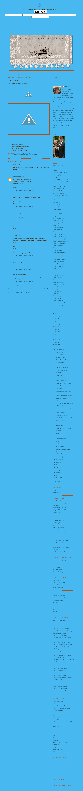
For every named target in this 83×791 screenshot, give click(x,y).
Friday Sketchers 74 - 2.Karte (63, 383)
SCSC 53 (58, 431)
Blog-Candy (56, 175)
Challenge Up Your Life (59, 598)
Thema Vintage (57, 300)
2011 (56, 339)
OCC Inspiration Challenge (63, 449)
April (57, 470)
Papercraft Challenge (58, 527)
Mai (57, 467)
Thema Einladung (57, 227)
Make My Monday (58, 505)
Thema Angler (56, 223)
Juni (57, 464)
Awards (55, 170)
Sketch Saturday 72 (61, 412)
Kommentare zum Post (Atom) (23, 292)
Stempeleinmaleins (58, 747)
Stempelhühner (57, 492)
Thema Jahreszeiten (58, 252)
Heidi (54, 728)
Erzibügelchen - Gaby (58, 719)
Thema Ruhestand (57, 280)
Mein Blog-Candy (57, 202)
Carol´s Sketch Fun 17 (62, 367)
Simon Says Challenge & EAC (64, 398)
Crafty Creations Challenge (60, 542)
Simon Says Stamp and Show (60, 507)
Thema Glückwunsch (58, 239)
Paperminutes (56, 529)
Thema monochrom (58, 261)
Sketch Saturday (60, 378)
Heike (54, 731)
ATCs (54, 168)
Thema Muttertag (57, 264)
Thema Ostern (56, 271)
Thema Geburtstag (57, 236)
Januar (58, 478)
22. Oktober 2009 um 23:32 (23, 255)
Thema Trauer (56, 296)
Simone (66, 86)
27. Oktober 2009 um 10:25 (23, 281)
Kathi (54, 733)
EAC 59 (58, 436)
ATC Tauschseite (57, 165)
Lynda (14, 260)
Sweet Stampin (56, 611)
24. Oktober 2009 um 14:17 (23, 269)
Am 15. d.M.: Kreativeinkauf (60, 673)
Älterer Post (46, 289)
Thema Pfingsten (57, 273)
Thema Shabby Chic (58, 286)
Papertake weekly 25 (61, 425)
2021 (56, 313)
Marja (54, 738)
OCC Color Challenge (62, 370)
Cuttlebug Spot (60, 388)
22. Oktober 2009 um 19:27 (23, 206)
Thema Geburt (56, 234)
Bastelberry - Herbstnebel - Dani (61, 708)
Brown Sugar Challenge (59, 582)
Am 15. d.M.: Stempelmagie (60, 675)
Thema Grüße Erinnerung (59, 241)
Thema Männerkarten (58, 259)
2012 (56, 337)
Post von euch (56, 213)
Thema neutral (56, 268)
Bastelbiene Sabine (58, 710)
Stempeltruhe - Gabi (58, 749)
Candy (54, 177)
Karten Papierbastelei (58, 195)
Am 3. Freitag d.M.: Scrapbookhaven (62, 684)
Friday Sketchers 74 (61, 386)
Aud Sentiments (57, 562)
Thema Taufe (56, 293)
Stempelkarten (18, 154)
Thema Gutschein (57, 245)
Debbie (15, 164)
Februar (58, 475)
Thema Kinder (56, 257)
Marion (54, 735)
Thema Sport (56, 289)
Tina (54, 751)
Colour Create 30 (60, 365)
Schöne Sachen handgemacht (60, 742)
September (59, 457)
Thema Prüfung (57, 275)
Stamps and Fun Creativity (60, 510)
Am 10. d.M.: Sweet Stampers (60, 668)
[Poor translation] (43, 12)
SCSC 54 (58, 373)
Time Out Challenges (58, 572)
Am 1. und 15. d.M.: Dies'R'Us (61, 666)
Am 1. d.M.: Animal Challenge (61, 628)
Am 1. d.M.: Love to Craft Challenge (62, 637)
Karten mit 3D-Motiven (59, 191)
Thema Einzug (56, 229)
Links (54, 200)
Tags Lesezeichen (57, 218)
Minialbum (55, 204)
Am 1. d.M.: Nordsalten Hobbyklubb (62, 644)
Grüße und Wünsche (58, 186)
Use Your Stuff (56, 512)
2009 (56, 344)
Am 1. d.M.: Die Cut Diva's (60, 633)
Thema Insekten (57, 250)
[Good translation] (37, 12)
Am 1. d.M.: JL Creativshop (60, 635)
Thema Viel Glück (57, 298)
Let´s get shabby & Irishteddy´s (64, 395)
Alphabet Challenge (58, 580)
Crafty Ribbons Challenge (59, 565)
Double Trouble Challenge (60, 503)
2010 (56, 342)
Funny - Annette (57, 726)
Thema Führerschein (58, 232)
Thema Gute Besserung (59, 243)
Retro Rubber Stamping (59, 532)
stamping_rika (56, 744)
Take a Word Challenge (59, 620)
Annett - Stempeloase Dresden (61, 706)
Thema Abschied (57, 220)
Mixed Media (56, 207)
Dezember (59, 347)
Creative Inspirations (58, 545)
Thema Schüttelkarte (58, 284)
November (59, 349)
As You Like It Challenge (59, 560)
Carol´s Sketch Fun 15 (62, 444)
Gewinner (55, 184)
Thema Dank (56, 225)
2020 (56, 316)
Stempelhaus (56, 490)
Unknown (15, 176)
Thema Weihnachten (31, 154)
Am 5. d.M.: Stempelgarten (60, 686)
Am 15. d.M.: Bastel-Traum (60, 670)
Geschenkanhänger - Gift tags (60, 179)
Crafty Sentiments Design (59, 520)
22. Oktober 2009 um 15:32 (23, 190)
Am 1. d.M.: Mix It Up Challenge (61, 642)
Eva (54, 724)
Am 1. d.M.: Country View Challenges (63, 631)
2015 (56, 329)
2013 (56, 334)
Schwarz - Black (60, 357)
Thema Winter (56, 305)
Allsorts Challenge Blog (59, 595)
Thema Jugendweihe (58, 254)
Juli (57, 462)
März (57, 472)
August (58, 459)
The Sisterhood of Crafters (60, 552)
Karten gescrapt (57, 188)
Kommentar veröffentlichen (15, 286)
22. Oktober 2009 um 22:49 (23, 231)
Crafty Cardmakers (58, 500)
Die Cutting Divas (57, 523)
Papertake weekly (60, 446)
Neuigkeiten (56, 209)
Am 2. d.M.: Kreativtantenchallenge (62, 677)
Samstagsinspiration (61, 438)
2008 (56, 481)
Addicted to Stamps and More (60, 540)
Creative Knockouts (58, 567)
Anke (54, 703)
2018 (56, 321)
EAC (54, 525)
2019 (56, 318)
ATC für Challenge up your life (64, 418)
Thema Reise (56, 277)
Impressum (20, 74)
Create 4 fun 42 (60, 375)
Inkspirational (56, 604)
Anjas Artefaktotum (58, 701)
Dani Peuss (55, 602)
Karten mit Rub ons (58, 193)
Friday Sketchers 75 (61, 360)
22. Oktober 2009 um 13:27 (23, 172)
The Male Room (57, 549)
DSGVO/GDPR (30, 74)
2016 (56, 326)
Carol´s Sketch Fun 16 (62, 423)
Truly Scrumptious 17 (61, 415)
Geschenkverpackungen (59, 181)
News (54, 211)
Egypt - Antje (56, 715)
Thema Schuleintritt (58, 282)
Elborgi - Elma (56, 717)
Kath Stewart (16, 274)
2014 (56, 331)
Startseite (11, 74)
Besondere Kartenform (59, 172)
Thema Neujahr (57, 266)
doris (14, 195)
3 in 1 (57, 441)
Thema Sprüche (57, 291)
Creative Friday (57, 585)
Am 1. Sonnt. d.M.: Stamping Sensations (63, 659)
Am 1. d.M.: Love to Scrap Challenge (62, 640)
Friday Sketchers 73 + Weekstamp (65, 428)
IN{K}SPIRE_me (57, 569)
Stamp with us (59, 354)
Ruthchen (55, 740)
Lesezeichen (56, 197)
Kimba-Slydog (16, 211)
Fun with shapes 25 (61, 380)
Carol (9, 83)
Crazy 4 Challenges (58, 600)
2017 (56, 324)
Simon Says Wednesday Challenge (62, 547)
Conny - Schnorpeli (58, 712)
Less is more (56, 607)
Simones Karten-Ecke (42, 38)
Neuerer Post (11, 289)
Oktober (58, 352)
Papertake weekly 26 (61, 362)
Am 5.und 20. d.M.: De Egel (60, 688)
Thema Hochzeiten (58, 248)
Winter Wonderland (58, 587)
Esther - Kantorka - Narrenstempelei (62, 722)
